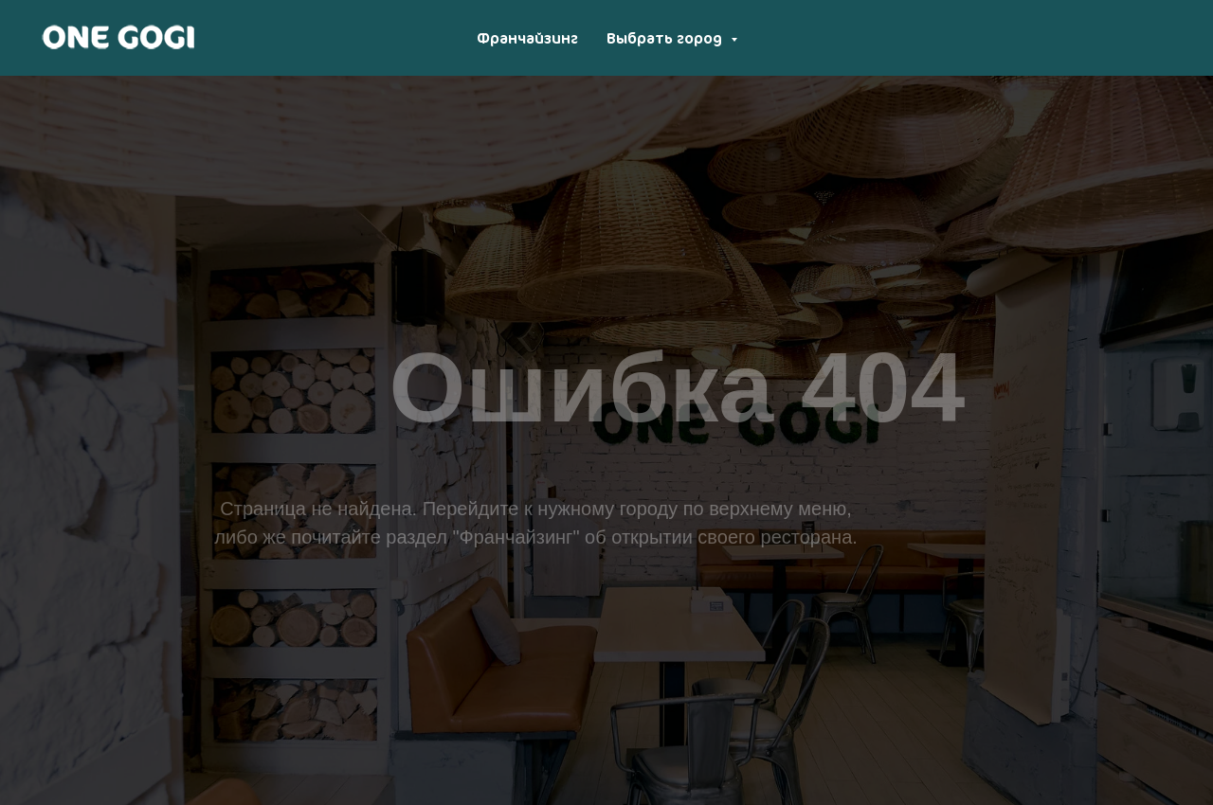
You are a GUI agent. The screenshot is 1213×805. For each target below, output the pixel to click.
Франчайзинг (527, 37)
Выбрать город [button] (666, 37)
